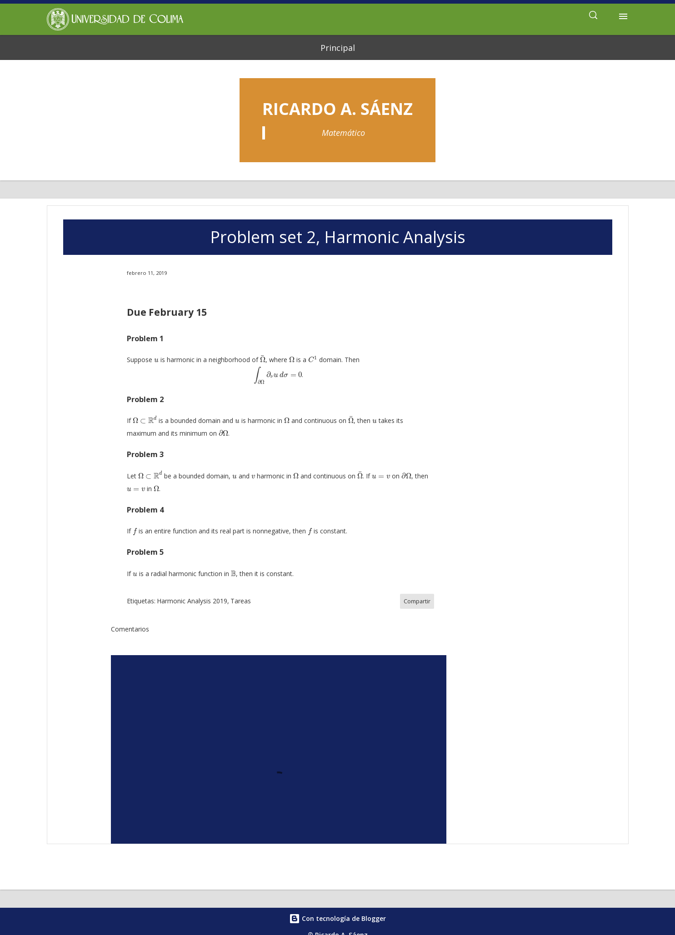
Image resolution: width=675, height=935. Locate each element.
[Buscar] (593, 16)
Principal (337, 47)
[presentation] (156, 360)
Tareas (240, 601)
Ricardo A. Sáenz (337, 109)
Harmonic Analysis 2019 (192, 601)
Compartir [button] (417, 601)
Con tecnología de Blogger (337, 918)
